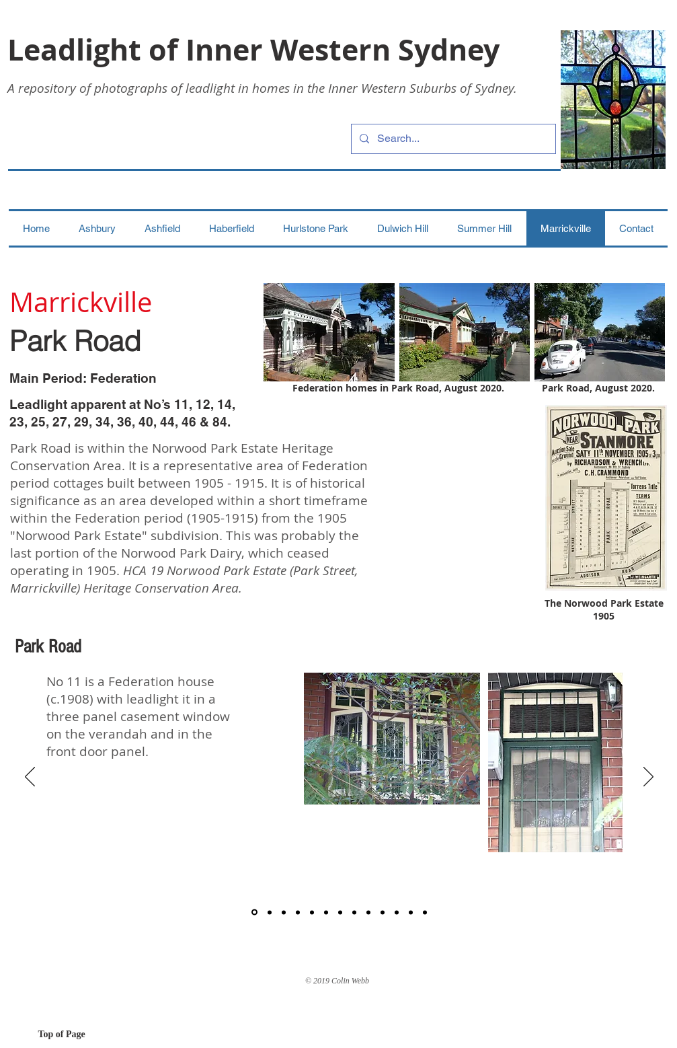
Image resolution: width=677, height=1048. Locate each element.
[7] (340, 912)
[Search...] (452, 138)
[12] (411, 912)
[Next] (648, 777)
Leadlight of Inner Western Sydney (253, 49)
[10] (383, 912)
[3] (284, 912)
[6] (326, 912)
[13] (425, 912)
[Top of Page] (86, 1034)
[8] (354, 912)
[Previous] (30, 777)
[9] (368, 912)
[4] (298, 912)
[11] (397, 912)
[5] (312, 912)
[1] (254, 912)
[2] (270, 912)
